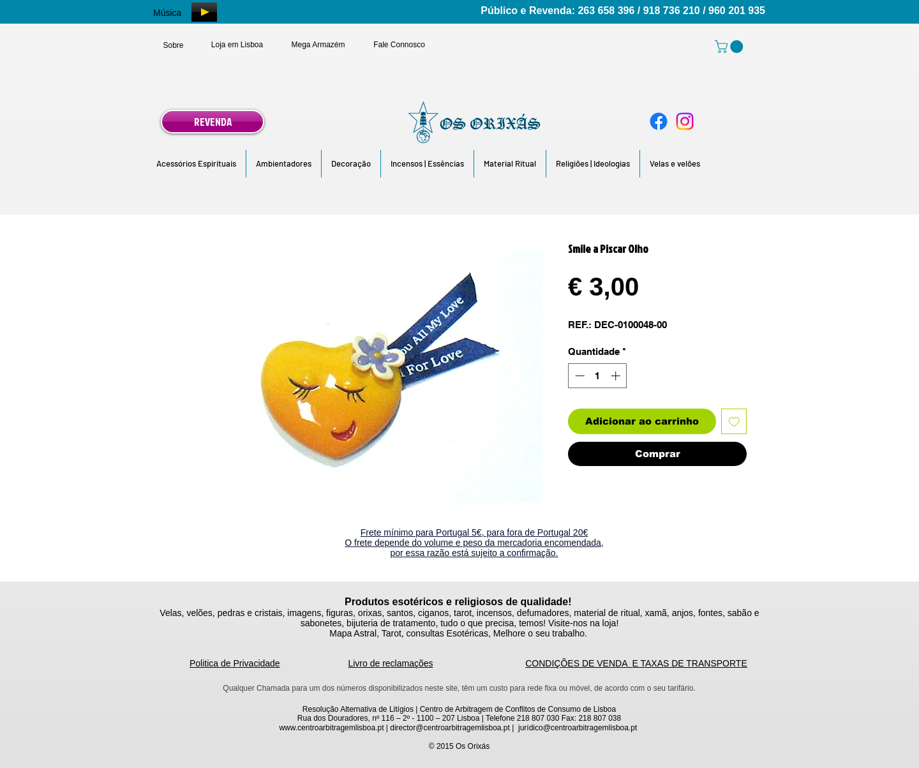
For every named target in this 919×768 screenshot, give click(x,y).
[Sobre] (173, 45)
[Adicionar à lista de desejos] (734, 422)
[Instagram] (684, 121)
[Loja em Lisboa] (237, 44)
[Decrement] (578, 376)
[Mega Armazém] (318, 44)
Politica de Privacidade (235, 663)
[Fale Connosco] (399, 44)
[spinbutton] (597, 376)
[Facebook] (658, 121)
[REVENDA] (212, 121)
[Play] (204, 12)
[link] (730, 46)
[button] (196, 163)
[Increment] (616, 376)
